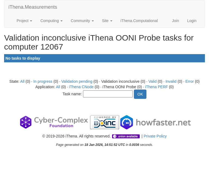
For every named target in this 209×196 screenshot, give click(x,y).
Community (82, 21)
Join (175, 21)
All (22, 81)
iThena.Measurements (32, 7)
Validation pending (76, 81)
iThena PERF (156, 87)
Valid (152, 81)
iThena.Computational (139, 21)
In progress (43, 81)
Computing (51, 21)
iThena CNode (81, 87)
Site (107, 21)
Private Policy (155, 136)
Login (191, 21)
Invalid (170, 81)
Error (189, 81)
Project (24, 21)
